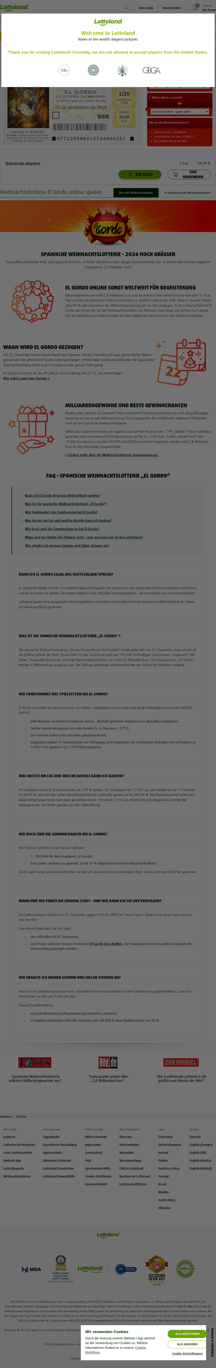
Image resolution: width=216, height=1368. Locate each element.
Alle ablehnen (187, 1344)
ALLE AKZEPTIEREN (187, 1334)
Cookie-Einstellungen (187, 1354)
